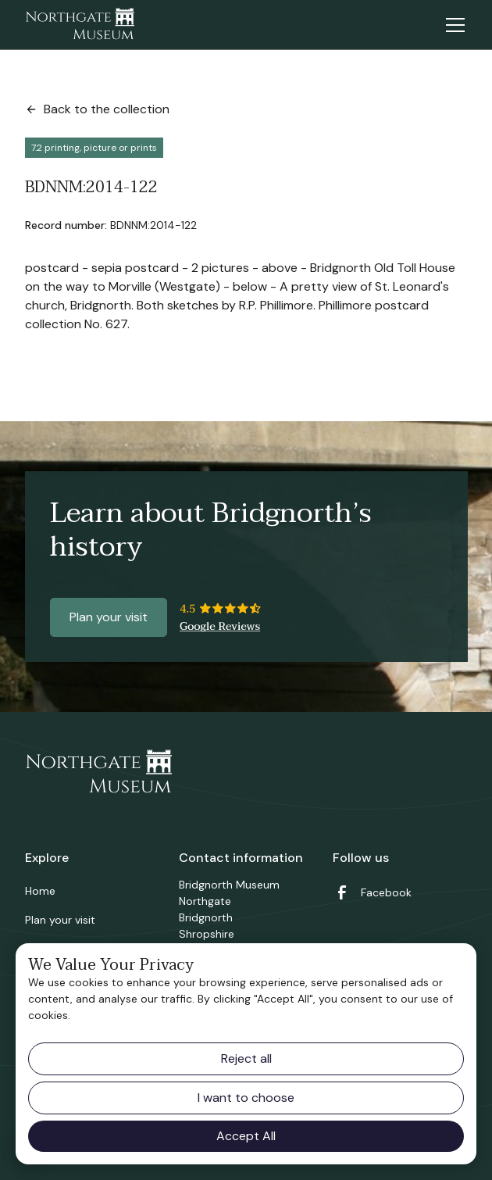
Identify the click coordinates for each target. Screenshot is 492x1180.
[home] (79, 25)
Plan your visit (109, 617)
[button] (452, 25)
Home (40, 891)
